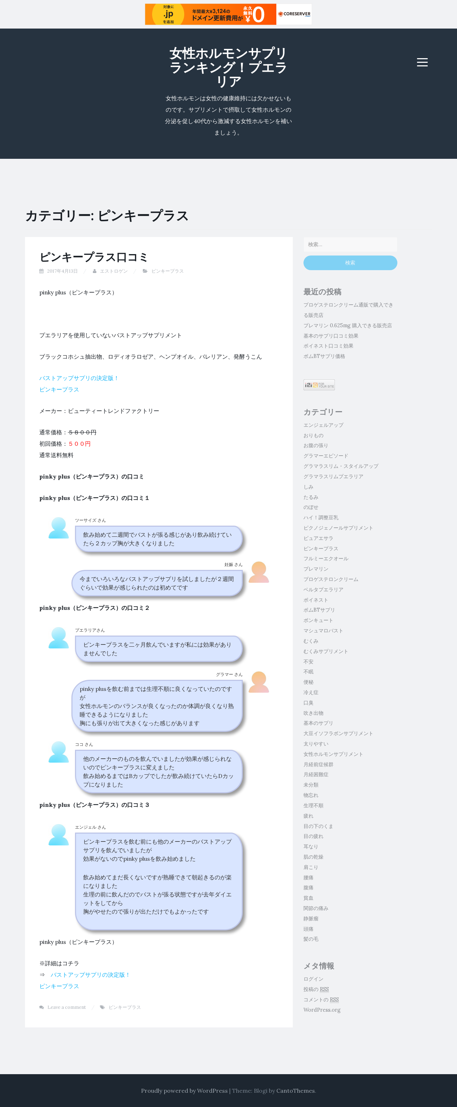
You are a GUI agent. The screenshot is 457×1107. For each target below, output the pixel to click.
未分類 (310, 785)
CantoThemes (295, 1090)
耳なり (310, 846)
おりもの (313, 435)
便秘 (308, 682)
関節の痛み (315, 908)
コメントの (321, 999)
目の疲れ (313, 836)
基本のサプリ (318, 723)
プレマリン (315, 569)
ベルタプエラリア (323, 589)
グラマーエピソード (325, 456)
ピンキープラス (167, 271)
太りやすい (315, 743)
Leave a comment (66, 1007)
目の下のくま (318, 826)
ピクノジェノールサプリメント (338, 528)
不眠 (308, 671)
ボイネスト (315, 600)
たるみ (310, 497)
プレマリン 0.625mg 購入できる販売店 (347, 325)
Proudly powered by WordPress (184, 1090)
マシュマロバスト (323, 630)
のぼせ (310, 507)
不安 (308, 661)
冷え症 (310, 692)
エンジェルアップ (323, 425)
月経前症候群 (318, 764)
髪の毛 (310, 939)
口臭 (308, 702)
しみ (308, 487)
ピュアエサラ (318, 538)
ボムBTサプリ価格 (324, 356)
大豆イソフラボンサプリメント (338, 733)
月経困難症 (315, 774)
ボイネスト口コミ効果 (328, 346)
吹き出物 (313, 713)
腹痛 (308, 887)
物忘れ (310, 795)
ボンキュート (318, 620)
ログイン (313, 979)
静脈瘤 (310, 918)
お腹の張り (315, 445)
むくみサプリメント (325, 651)
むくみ (310, 641)
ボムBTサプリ (319, 610)
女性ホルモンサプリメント (333, 754)
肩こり (310, 867)
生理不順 (313, 805)
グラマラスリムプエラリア (333, 476)
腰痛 (308, 877)
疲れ (308, 816)
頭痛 (308, 929)
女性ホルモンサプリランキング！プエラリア (228, 67)
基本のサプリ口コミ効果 (330, 336)
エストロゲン (114, 271)
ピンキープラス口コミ (94, 257)
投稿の (316, 989)
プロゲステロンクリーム (330, 579)
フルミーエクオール (325, 558)
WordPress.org (322, 1010)
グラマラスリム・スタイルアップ (340, 466)
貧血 (308, 898)
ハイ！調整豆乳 (320, 517)
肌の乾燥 (313, 857)
